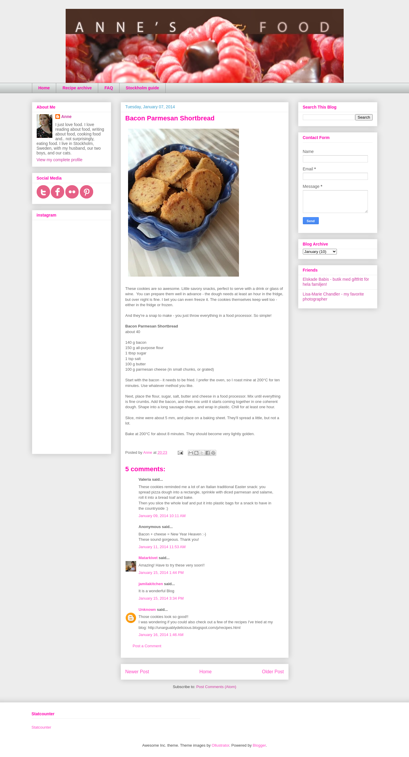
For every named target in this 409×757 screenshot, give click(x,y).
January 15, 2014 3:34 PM (161, 598)
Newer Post (137, 671)
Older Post (273, 671)
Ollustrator (220, 745)
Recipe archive (77, 87)
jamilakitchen (151, 584)
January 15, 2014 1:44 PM (161, 572)
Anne (66, 116)
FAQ (108, 87)
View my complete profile (60, 159)
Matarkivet (148, 558)
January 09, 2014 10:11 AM (162, 516)
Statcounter (41, 727)
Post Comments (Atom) (216, 687)
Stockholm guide (142, 87)
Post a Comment (147, 646)
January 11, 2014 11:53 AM (162, 547)
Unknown (147, 609)
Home (44, 87)
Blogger (259, 745)
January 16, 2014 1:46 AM (161, 634)
